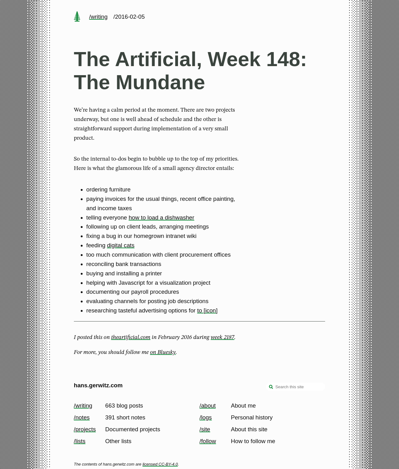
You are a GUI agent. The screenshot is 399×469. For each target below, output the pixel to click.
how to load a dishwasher (162, 217)
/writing (98, 16)
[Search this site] (295, 387)
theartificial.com (130, 337)
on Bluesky (162, 352)
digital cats (120, 245)
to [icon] (207, 310)
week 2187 (222, 337)
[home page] (77, 17)
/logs (206, 417)
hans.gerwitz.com (98, 385)
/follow (208, 441)
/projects (85, 429)
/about (208, 405)
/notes (82, 417)
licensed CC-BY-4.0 (160, 464)
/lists (79, 441)
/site (205, 429)
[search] (271, 387)
